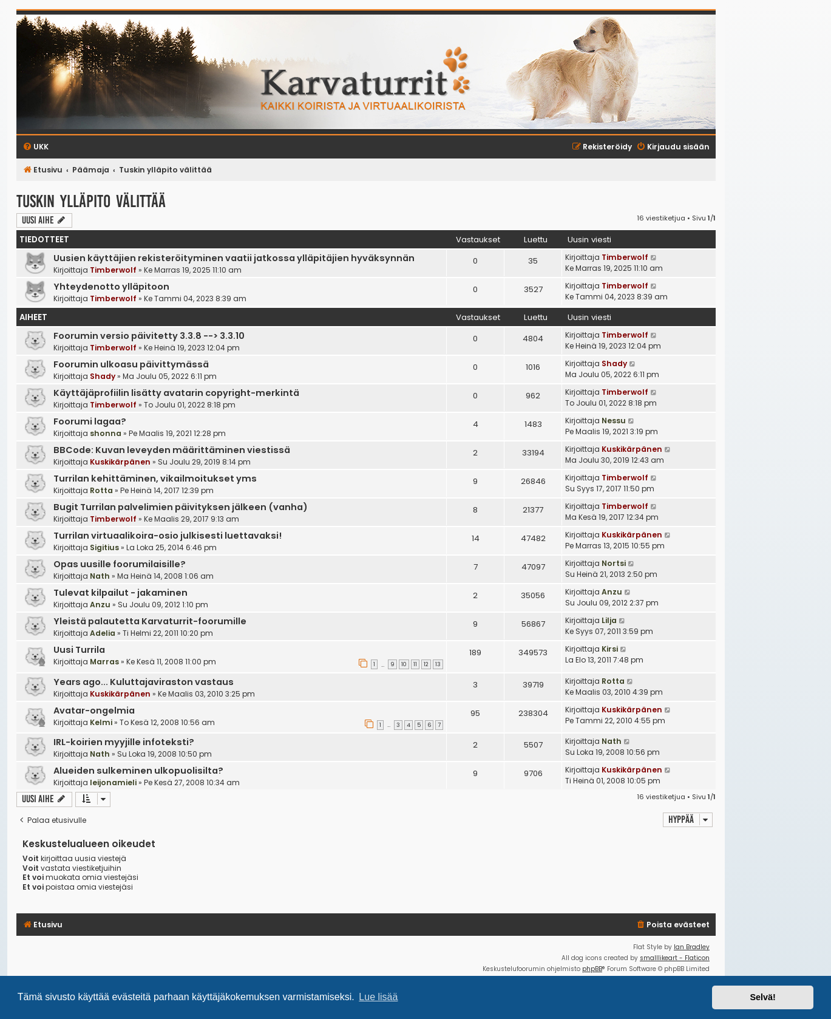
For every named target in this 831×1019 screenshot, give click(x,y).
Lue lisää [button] (378, 997)
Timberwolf (113, 270)
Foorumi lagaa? (89, 421)
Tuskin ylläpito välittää (91, 201)
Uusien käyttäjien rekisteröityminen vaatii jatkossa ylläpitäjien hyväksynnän (234, 258)
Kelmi (101, 722)
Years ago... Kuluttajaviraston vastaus (143, 682)
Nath (100, 576)
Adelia (102, 633)
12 (426, 664)
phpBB (592, 968)
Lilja (609, 620)
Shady (102, 376)
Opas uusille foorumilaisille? (119, 564)
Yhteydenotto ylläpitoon (111, 287)
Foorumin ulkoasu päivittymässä (131, 364)
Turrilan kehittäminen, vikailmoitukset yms (155, 478)
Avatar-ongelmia (94, 710)
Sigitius (104, 547)
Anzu (100, 604)
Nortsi (614, 563)
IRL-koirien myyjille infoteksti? (123, 742)
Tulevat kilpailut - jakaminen (120, 593)
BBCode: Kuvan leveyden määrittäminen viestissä (171, 450)
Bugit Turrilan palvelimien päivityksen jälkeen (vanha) (180, 507)
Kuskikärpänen (120, 462)
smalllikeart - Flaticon (675, 958)
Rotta (101, 490)
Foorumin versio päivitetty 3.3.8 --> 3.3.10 (149, 336)
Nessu (614, 420)
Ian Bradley (692, 947)
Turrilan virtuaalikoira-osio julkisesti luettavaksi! (167, 536)
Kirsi (610, 649)
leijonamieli (113, 782)
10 (404, 664)
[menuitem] (673, 925)
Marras (104, 661)
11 (415, 664)
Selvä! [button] (762, 997)
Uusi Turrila (79, 650)
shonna (105, 433)
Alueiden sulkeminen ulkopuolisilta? (138, 771)
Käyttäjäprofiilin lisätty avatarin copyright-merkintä (176, 393)
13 (438, 664)
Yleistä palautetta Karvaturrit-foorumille (149, 621)
